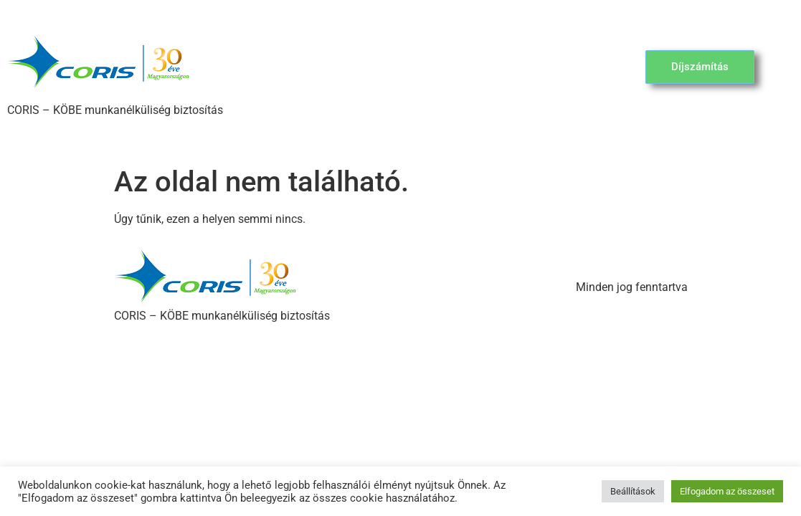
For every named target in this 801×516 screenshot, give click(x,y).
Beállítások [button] (632, 491)
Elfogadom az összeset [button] (727, 491)
